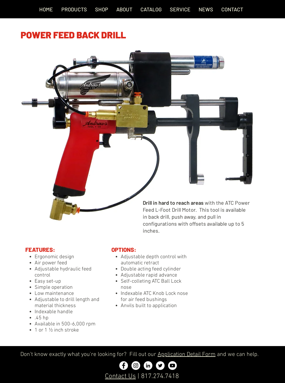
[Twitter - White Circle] (160, 365)
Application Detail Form (186, 354)
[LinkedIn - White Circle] (148, 365)
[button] (180, 9)
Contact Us (120, 376)
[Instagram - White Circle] (135, 365)
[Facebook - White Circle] (123, 365)
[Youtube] (172, 365)
